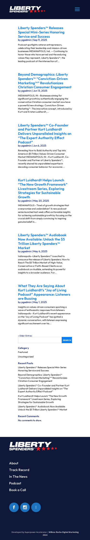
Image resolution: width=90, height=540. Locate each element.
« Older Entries (25, 336)
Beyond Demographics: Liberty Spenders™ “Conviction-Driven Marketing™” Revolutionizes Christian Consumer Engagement (45, 80)
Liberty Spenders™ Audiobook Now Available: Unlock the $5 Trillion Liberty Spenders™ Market (42, 241)
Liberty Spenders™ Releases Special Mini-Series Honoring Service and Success (41, 32)
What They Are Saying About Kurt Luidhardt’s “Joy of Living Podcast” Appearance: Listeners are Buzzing (44, 292)
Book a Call (17, 490)
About (13, 463)
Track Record (19, 470)
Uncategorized (26, 356)
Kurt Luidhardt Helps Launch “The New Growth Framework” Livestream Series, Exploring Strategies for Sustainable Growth (42, 188)
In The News (18, 476)
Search (67, 340)
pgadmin (26, 40)
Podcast (15, 483)
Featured (23, 352)
